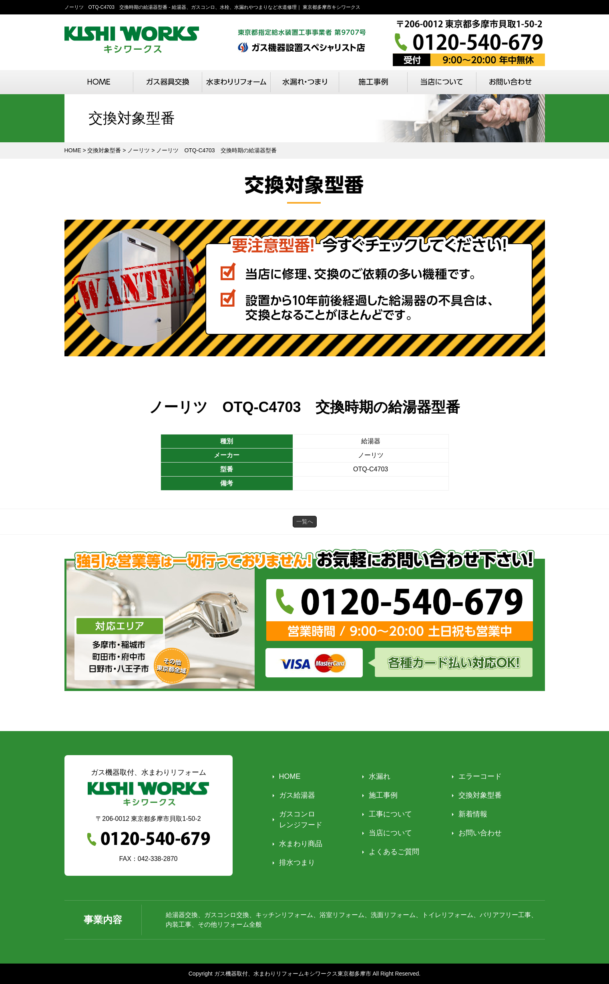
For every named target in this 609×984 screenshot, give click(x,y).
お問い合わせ (480, 833)
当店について (390, 833)
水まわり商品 (300, 844)
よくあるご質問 (394, 852)
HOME (290, 776)
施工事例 (383, 795)
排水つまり (297, 863)
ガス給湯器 (297, 795)
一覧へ (304, 521)
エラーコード (480, 776)
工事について (390, 814)
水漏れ (379, 776)
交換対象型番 (480, 795)
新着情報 (472, 814)
